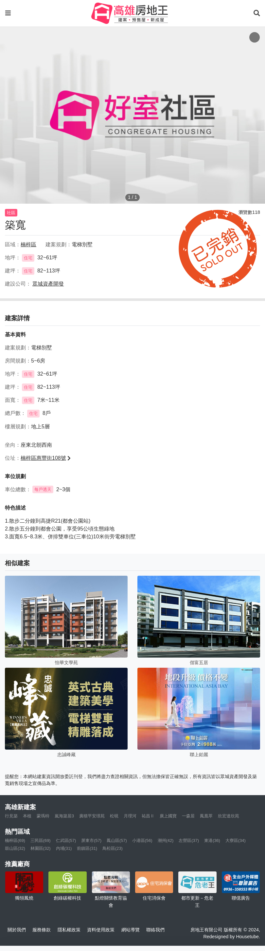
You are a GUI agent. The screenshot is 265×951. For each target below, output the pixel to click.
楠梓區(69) (15, 840)
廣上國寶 (168, 815)
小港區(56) (142, 840)
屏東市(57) (91, 840)
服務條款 (41, 929)
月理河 (130, 815)
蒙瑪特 (43, 815)
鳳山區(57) (117, 840)
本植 (27, 815)
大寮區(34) (235, 840)
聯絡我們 (155, 929)
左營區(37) (189, 840)
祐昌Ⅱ (148, 815)
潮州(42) (166, 840)
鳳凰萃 (206, 815)
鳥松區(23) (112, 848)
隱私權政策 (69, 929)
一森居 (188, 815)
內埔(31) (64, 848)
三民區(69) (40, 840)
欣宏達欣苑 (228, 815)
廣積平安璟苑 (92, 815)
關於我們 (17, 929)
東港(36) (212, 840)
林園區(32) (40, 848)
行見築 (11, 815)
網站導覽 (130, 929)
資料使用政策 (101, 929)
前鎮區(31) (87, 848)
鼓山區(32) (15, 848)
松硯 (114, 815)
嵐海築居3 (64, 815)
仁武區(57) (66, 840)
